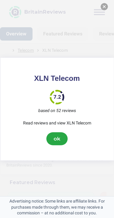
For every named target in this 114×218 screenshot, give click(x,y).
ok (57, 139)
